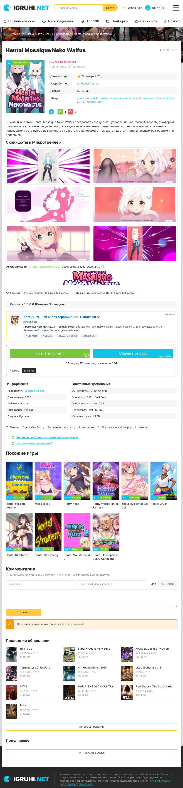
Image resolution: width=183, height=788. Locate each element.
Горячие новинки (21, 21)
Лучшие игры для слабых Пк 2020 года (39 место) (105, 292)
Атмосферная (86, 427)
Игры (48, 34)
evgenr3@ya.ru (160, 780)
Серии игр (148, 21)
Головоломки (165, 98)
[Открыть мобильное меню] (175, 7)
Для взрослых (86, 98)
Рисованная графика (59, 427)
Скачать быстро (145, 354)
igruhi (31, 7)
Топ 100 (92, 21)
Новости (175, 21)
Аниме (143, 427)
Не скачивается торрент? (34, 443)
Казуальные (147, 98)
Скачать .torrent (50, 353)
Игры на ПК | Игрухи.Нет (25, 34)
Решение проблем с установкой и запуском (47, 437)
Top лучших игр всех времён (76, 783)
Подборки (120, 21)
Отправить (23, 612)
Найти (110, 7)
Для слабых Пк (31, 427)
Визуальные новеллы (123, 98)
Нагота (102, 98)
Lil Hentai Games (87, 83)
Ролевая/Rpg (62, 34)
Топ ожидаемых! (60, 21)
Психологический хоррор (117, 427)
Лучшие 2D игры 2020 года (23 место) (46, 292)
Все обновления (94, 726)
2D (80, 102)
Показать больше (94, 752)
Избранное (135, 7)
